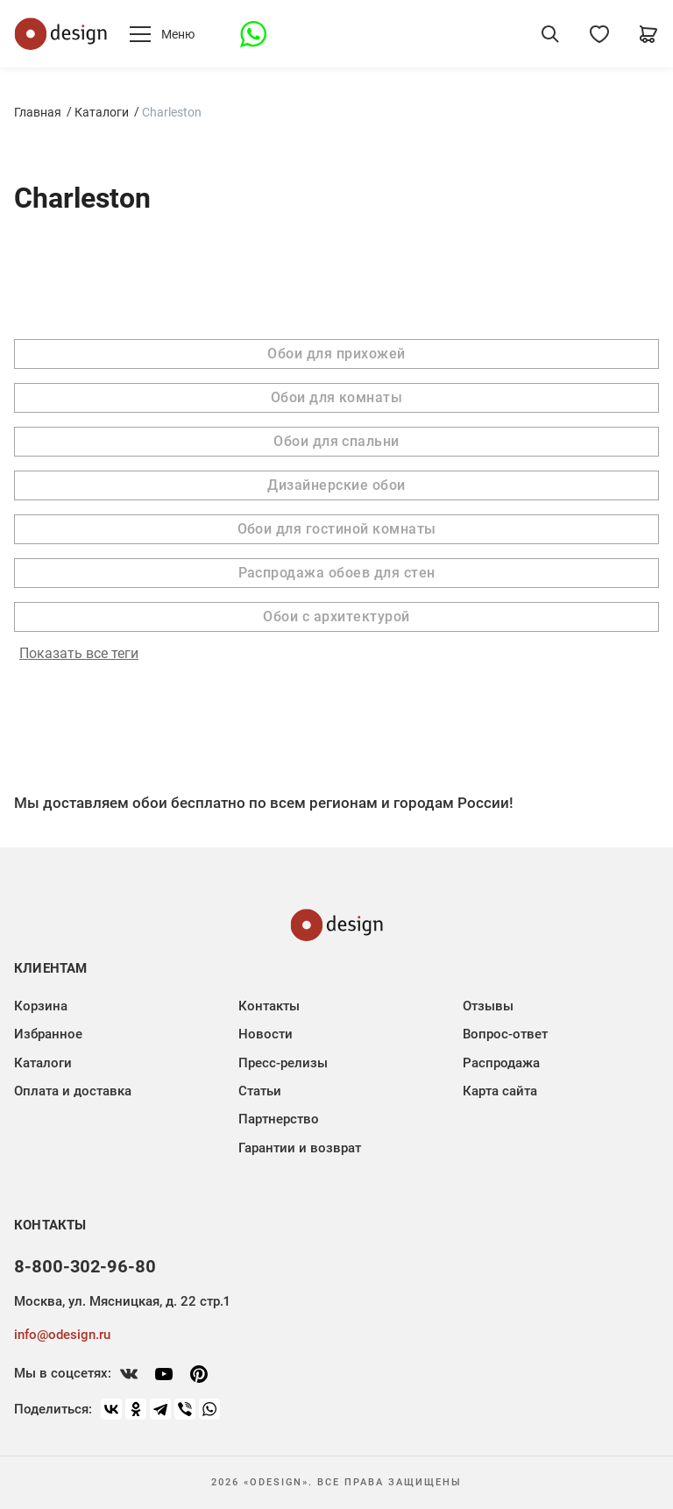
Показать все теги (78, 654)
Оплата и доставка (72, 1091)
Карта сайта (500, 1091)
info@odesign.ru (62, 1335)
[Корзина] (648, 34)
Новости (265, 1034)
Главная (37, 112)
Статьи (259, 1091)
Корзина (40, 1006)
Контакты (269, 1006)
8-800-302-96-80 (85, 1266)
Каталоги (101, 112)
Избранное (48, 1034)
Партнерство (278, 1119)
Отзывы (488, 1006)
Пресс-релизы (283, 1063)
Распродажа (501, 1063)
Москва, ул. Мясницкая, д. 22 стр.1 (122, 1301)
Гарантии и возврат (299, 1148)
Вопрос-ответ (505, 1034)
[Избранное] (599, 34)
